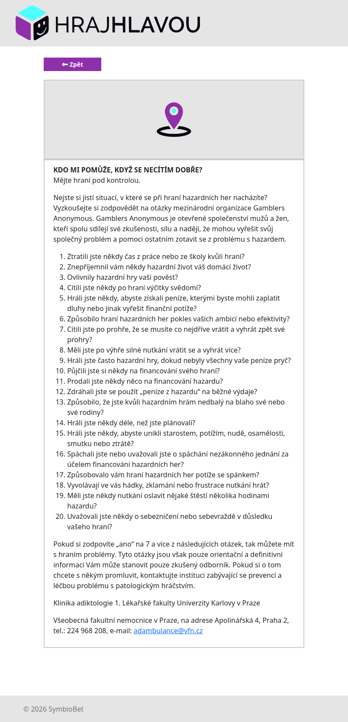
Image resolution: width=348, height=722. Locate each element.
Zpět (72, 64)
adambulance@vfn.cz (168, 630)
